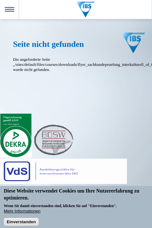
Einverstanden (21, 223)
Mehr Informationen (22, 212)
